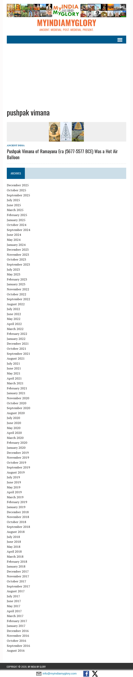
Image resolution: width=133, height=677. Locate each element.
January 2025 (16, 220)
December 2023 (18, 249)
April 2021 (14, 378)
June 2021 (14, 368)
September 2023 (18, 264)
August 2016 (15, 651)
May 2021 (13, 373)
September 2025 (18, 195)
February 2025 (17, 215)
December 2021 (18, 344)
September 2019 (18, 467)
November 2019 (18, 457)
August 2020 (15, 413)
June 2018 (14, 542)
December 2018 (18, 512)
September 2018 (18, 527)
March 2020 (15, 438)
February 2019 (17, 502)
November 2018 (18, 517)
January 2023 (16, 284)
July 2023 (13, 269)
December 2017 (18, 571)
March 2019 (15, 497)
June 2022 (14, 314)
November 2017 (18, 576)
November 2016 (18, 636)
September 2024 (18, 230)
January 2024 (16, 245)
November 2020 (18, 398)
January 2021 (16, 393)
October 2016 (16, 641)
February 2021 (17, 388)
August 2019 (15, 472)
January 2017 (16, 626)
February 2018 (17, 561)
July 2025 (13, 200)
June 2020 (14, 423)
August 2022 (15, 304)
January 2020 (16, 447)
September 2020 (18, 408)
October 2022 (16, 294)
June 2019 (14, 482)
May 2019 (13, 487)
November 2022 (18, 289)
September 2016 (18, 646)
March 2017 (15, 616)
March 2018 (15, 556)
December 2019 (18, 452)
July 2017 (13, 596)
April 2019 (14, 492)
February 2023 (17, 279)
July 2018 (13, 537)
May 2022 (13, 319)
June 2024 (14, 235)
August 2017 (15, 591)
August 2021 (15, 358)
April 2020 (14, 433)
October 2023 (16, 259)
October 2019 (16, 462)
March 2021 (15, 383)
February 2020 (17, 443)
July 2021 (13, 363)
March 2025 (15, 210)
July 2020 (13, 418)
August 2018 (15, 532)
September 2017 (18, 586)
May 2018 (13, 547)
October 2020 (16, 403)
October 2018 (16, 522)
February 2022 (17, 334)
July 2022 (13, 309)
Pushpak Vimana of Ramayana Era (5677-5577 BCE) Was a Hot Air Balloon (62, 154)
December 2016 (18, 631)
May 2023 (13, 274)
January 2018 (16, 566)
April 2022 (14, 324)
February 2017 (17, 621)
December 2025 (18, 185)
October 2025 (16, 190)
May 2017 (13, 606)
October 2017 (16, 581)
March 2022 (15, 329)
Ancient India (15, 145)
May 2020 (13, 428)
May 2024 (13, 240)
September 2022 (18, 299)
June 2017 (14, 601)
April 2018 (14, 552)
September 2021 (18, 353)
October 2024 (16, 225)
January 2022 (16, 339)
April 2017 (14, 611)
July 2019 (13, 477)
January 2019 (16, 507)
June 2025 (14, 205)
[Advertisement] (66, 73)
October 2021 (16, 348)
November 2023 (18, 254)
